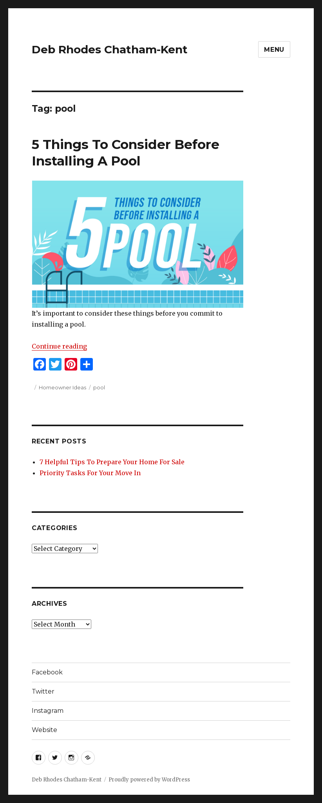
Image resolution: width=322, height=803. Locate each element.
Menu (274, 49)
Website (44, 730)
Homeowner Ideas (62, 387)
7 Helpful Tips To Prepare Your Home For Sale (112, 462)
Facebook (47, 672)
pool (99, 387)
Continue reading (59, 346)
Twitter (43, 691)
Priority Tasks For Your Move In (90, 473)
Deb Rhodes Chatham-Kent (110, 49)
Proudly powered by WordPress (149, 779)
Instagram (47, 710)
